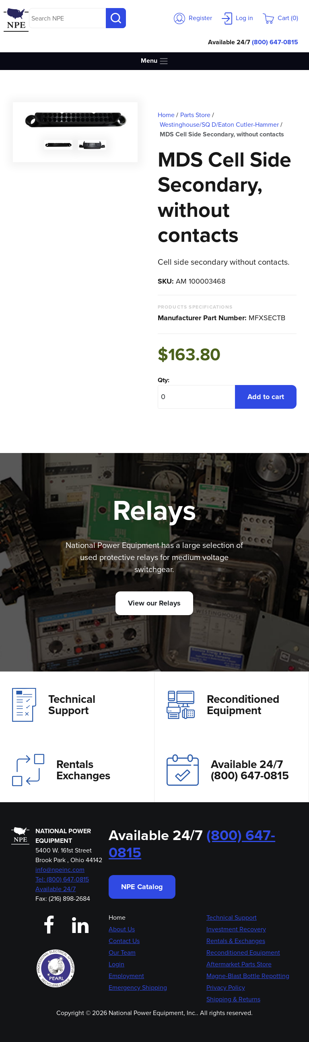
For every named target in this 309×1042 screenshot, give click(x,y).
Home (117, 917)
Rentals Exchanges (61, 770)
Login (116, 964)
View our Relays (154, 603)
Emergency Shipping (138, 987)
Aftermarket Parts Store (239, 964)
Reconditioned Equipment (223, 705)
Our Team (122, 952)
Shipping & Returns (233, 999)
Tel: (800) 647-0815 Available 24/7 (62, 884)
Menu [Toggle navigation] (155, 61)
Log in (237, 18)
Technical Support (53, 705)
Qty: (163, 380)
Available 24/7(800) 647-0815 (228, 769)
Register (193, 18)
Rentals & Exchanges (235, 940)
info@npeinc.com (59, 869)
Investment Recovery (236, 929)
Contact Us (124, 940)
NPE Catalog (142, 886)
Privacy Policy (225, 987)
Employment (126, 975)
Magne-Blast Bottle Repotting (247, 975)
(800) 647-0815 (275, 42)
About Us (122, 929)
